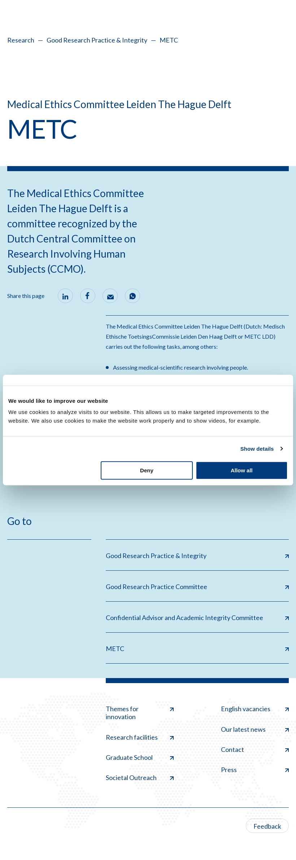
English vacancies (255, 709)
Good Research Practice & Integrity (97, 40)
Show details (257, 449)
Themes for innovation (140, 713)
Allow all (242, 470)
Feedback (267, 826)
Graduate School (140, 757)
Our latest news (255, 729)
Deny (146, 470)
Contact (255, 749)
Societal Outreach (140, 777)
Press (255, 770)
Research (20, 40)
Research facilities (140, 737)
